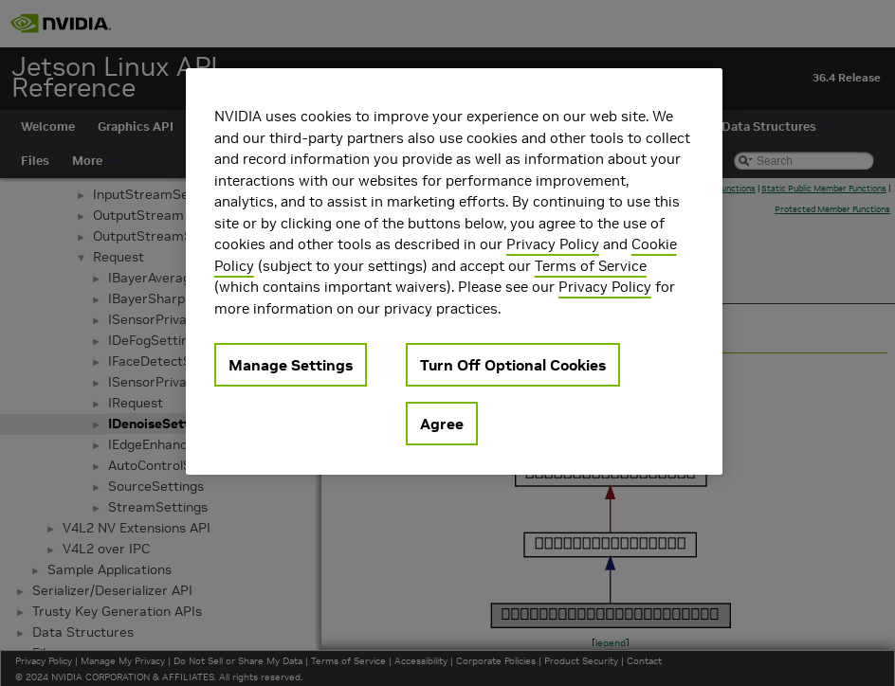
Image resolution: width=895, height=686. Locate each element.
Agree (442, 423)
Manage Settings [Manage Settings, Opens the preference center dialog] (290, 364)
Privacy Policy (552, 244)
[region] (454, 271)
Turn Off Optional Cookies (513, 364)
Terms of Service (591, 266)
